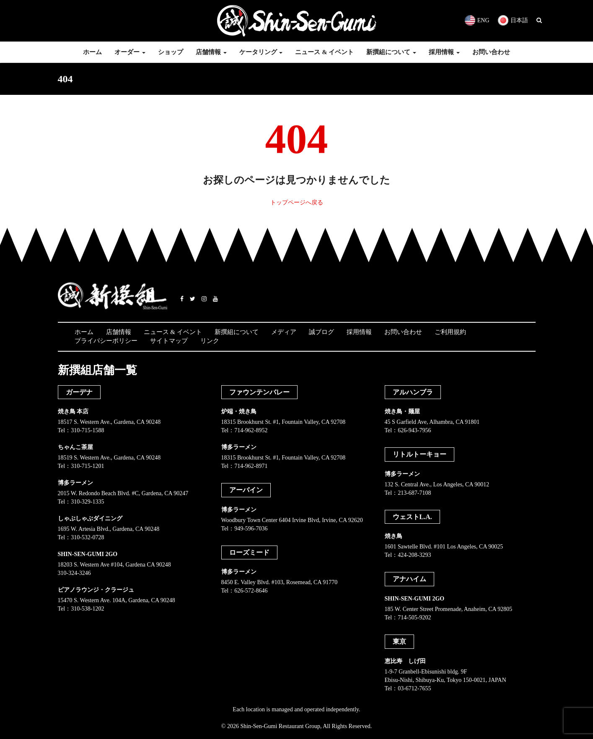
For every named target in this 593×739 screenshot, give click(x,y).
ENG (477, 20)
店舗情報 (211, 52)
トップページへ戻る (296, 202)
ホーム (92, 52)
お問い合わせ (491, 52)
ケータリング (261, 52)
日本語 (513, 20)
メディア (283, 332)
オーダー (129, 52)
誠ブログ (321, 332)
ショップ (170, 52)
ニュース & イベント (324, 52)
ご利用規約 (450, 332)
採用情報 (444, 52)
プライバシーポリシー (106, 340)
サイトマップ (169, 340)
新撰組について (391, 52)
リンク (209, 340)
